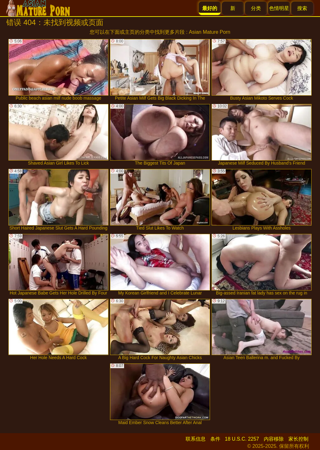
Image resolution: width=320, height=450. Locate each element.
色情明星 (279, 8)
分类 (256, 8)
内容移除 (274, 439)
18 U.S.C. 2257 (242, 439)
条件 (215, 439)
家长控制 (298, 439)
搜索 (302, 8)
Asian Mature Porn (209, 32)
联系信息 (196, 439)
